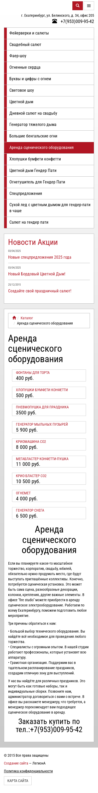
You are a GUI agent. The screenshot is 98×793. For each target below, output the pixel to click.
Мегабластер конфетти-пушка (42, 459)
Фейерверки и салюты (29, 33)
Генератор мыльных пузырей (42, 424)
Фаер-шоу (17, 55)
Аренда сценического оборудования (41, 147)
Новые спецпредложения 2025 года (39, 257)
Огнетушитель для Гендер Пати (37, 182)
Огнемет (23, 493)
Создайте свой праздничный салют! (39, 290)
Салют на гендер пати (28, 222)
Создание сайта (16, 763)
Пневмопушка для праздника (42, 407)
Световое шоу (21, 90)
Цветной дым (21, 101)
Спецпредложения (25, 193)
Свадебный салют (25, 44)
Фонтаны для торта (33, 373)
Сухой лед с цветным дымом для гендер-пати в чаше (49, 207)
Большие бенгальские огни (33, 136)
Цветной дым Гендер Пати (32, 170)
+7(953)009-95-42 (73, 21)
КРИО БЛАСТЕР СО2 (31, 476)
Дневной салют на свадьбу (33, 113)
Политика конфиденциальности (28, 771)
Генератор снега (30, 510)
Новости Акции (33, 242)
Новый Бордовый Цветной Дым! (36, 273)
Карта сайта (17, 781)
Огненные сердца (25, 67)
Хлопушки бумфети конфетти (35, 159)
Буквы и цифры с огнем (30, 78)
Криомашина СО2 (31, 441)
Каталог (27, 318)
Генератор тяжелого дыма (32, 124)
